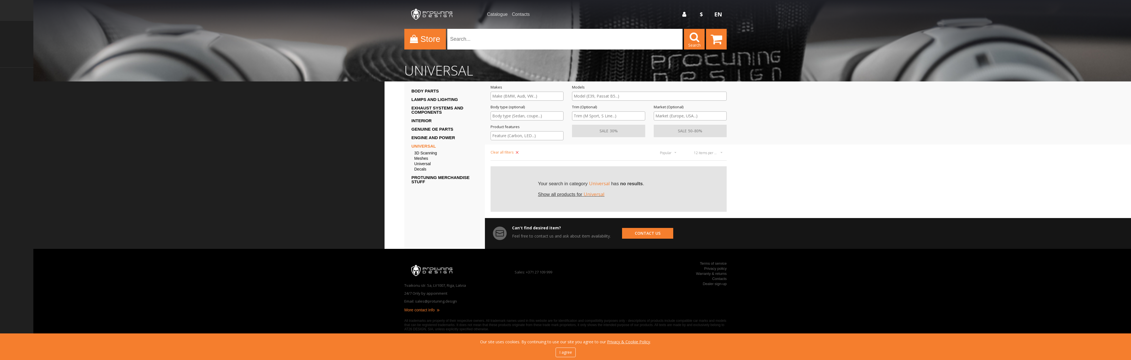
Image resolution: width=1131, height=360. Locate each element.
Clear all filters (505, 152)
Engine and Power (433, 137)
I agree (565, 352)
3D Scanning (425, 153)
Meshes (421, 158)
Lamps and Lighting (434, 99)
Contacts (521, 14)
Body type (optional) (508, 107)
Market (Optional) (668, 107)
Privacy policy (715, 268)
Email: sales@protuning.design (430, 301)
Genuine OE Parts (432, 129)
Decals (420, 169)
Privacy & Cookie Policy (628, 341)
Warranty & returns (711, 273)
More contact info (422, 310)
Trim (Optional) (584, 107)
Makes (496, 87)
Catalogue (497, 14)
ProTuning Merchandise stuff (440, 179)
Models (578, 87)
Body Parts (425, 91)
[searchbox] (527, 96)
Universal (423, 146)
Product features (505, 127)
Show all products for (571, 194)
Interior (421, 120)
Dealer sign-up (715, 284)
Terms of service (713, 263)
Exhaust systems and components (437, 110)
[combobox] (527, 96)
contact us (648, 233)
